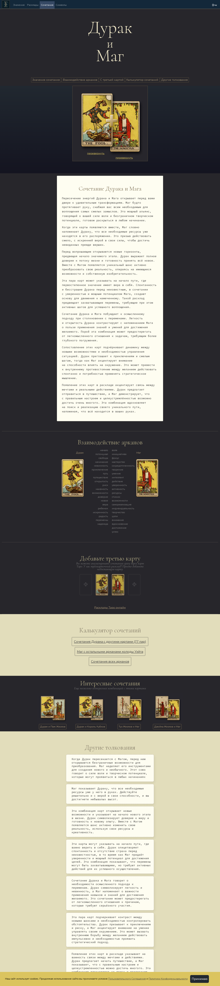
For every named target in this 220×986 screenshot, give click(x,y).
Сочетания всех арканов (110, 661)
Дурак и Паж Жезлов (52, 726)
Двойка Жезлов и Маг (167, 726)
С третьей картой (112, 80)
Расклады (32, 5)
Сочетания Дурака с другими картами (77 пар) (110, 641)
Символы (61, 5)
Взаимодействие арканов (80, 80)
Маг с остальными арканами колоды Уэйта (110, 651)
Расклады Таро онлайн (110, 607)
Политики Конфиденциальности (168, 979)
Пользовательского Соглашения (127, 979)
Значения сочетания (46, 80)
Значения (19, 5)
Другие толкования (174, 80)
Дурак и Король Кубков (91, 726)
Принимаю (199, 979)
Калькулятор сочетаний (142, 80)
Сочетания (47, 5)
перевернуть (95, 153)
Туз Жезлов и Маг (129, 726)
